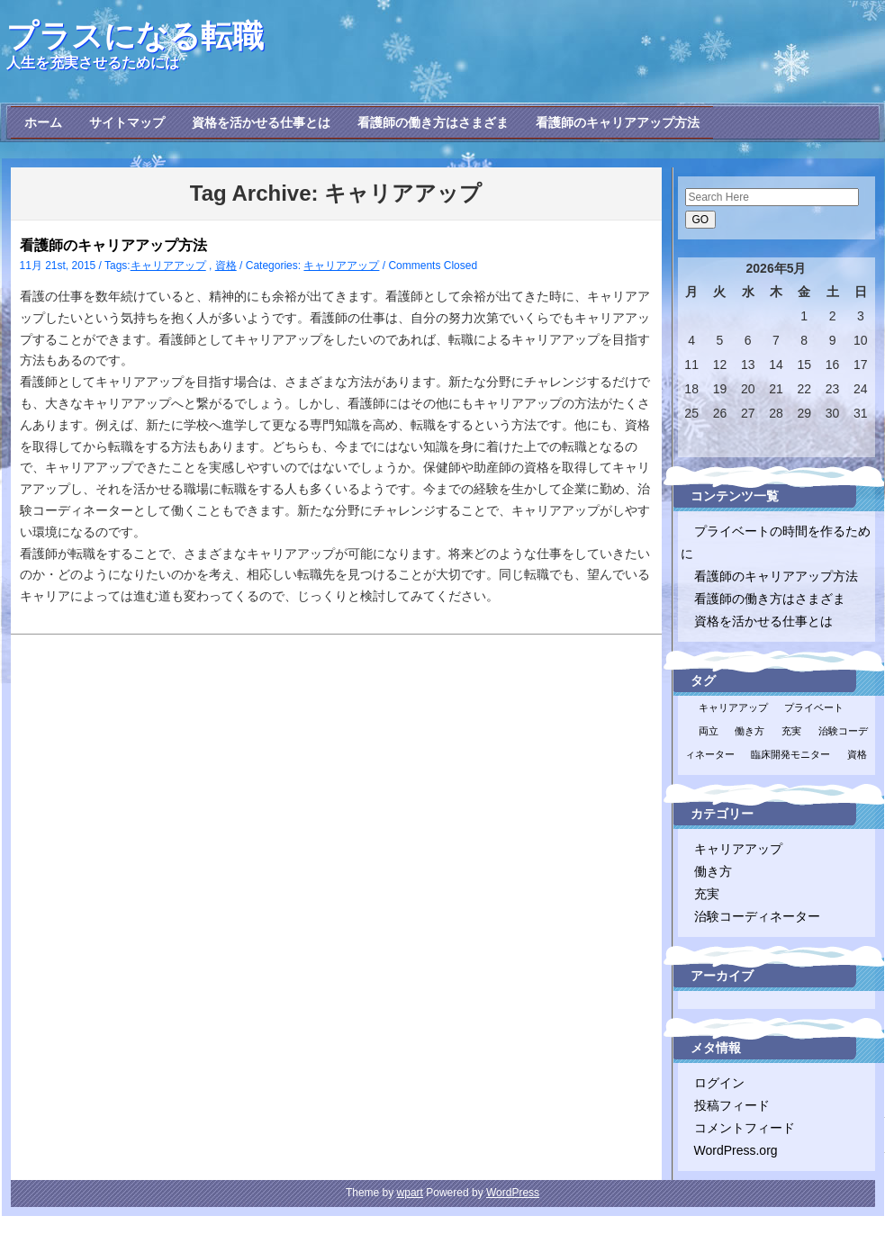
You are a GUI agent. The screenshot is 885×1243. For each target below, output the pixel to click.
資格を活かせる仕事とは (261, 122)
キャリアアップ (168, 265)
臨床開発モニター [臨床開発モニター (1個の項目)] (790, 754)
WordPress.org (736, 1150)
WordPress (512, 1192)
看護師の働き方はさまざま (433, 122)
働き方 (713, 871)
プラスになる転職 (135, 35)
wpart (410, 1192)
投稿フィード (732, 1105)
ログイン (719, 1083)
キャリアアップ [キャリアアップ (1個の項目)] (733, 707)
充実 (706, 894)
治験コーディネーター (757, 916)
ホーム (43, 122)
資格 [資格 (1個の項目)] (857, 754)
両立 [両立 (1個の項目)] (708, 730)
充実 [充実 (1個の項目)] (791, 730)
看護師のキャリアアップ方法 (618, 122)
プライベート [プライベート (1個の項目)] (814, 707)
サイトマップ (127, 122)
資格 (226, 265)
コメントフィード (744, 1128)
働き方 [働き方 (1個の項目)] (749, 730)
